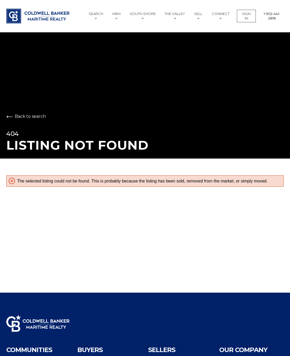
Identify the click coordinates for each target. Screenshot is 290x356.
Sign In (246, 16)
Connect (220, 15)
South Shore (143, 15)
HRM (116, 15)
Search (96, 15)
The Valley (175, 15)
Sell (198, 15)
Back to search (26, 116)
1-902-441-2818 (272, 16)
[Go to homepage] (40, 16)
